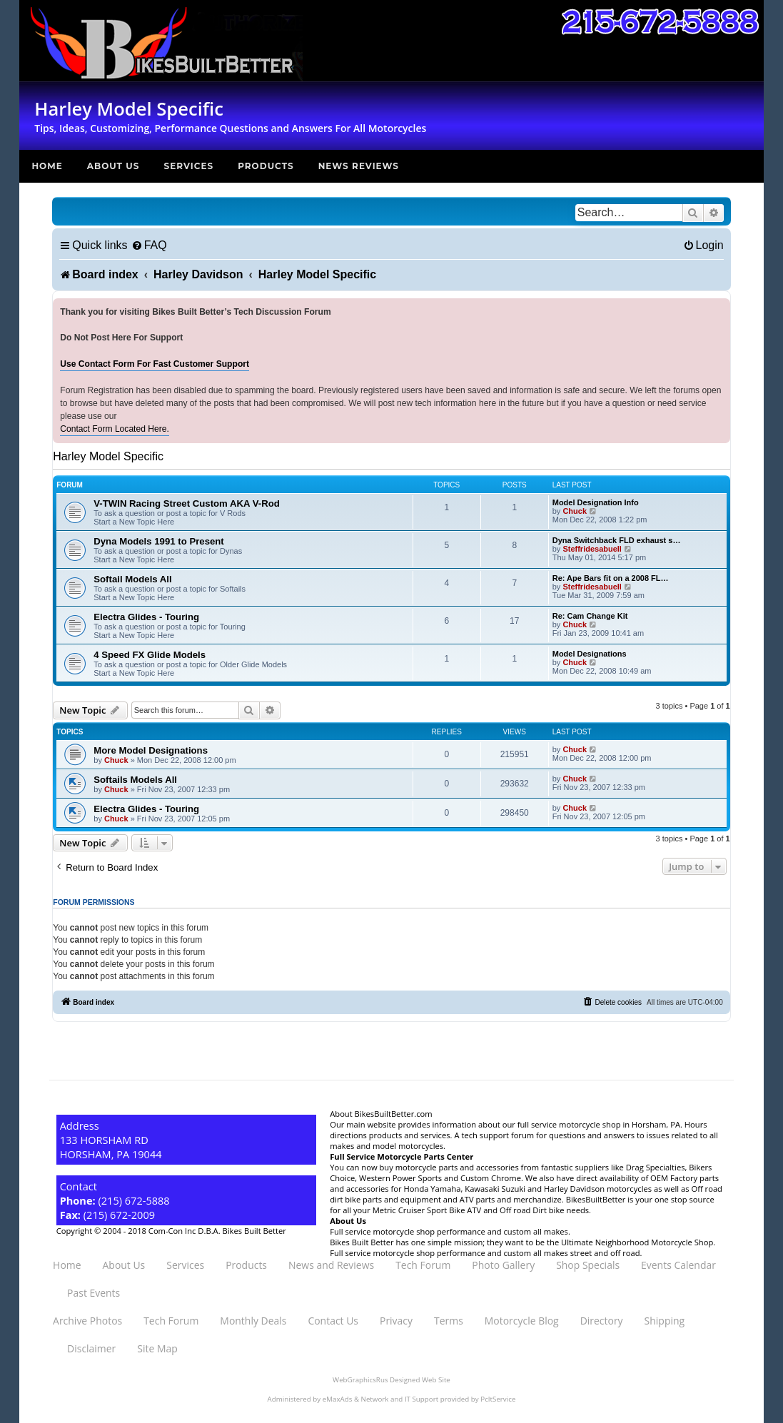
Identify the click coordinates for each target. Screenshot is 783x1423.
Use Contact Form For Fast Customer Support (154, 364)
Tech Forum (422, 1265)
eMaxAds (338, 1399)
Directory (601, 1320)
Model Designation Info (595, 502)
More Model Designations (151, 750)
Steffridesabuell (592, 549)
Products (266, 166)
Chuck (574, 511)
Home (46, 166)
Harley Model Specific (108, 456)
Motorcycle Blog (522, 1320)
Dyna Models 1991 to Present (159, 541)
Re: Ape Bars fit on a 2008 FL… (610, 578)
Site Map (157, 1348)
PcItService (497, 1399)
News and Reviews (331, 1265)
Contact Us (333, 1320)
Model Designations (589, 653)
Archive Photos (87, 1320)
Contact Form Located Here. (114, 429)
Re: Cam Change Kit (590, 616)
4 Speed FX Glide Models (150, 654)
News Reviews (358, 166)
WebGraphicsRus (360, 1379)
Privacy (396, 1320)
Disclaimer (91, 1348)
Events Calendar (678, 1265)
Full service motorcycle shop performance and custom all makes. (450, 1231)
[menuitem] (149, 245)
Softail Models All (132, 579)
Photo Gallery (503, 1265)
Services (188, 166)
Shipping (665, 1320)
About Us (113, 166)
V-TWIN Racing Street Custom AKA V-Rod (187, 503)
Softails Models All (135, 779)
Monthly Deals (253, 1320)
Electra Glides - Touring (146, 617)
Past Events (93, 1293)
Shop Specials (588, 1265)
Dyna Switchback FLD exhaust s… (616, 540)
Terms (448, 1320)
